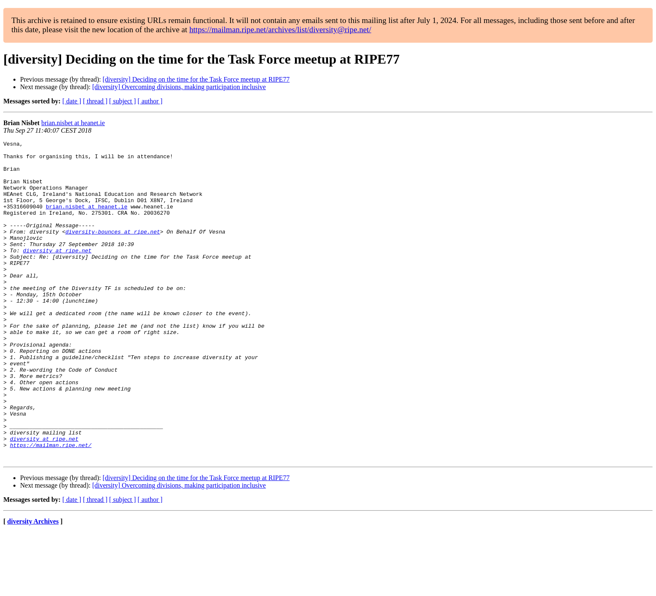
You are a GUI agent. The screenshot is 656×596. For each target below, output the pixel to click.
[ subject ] (122, 101)
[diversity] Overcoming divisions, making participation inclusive (179, 86)
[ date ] (71, 101)
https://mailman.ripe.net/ (51, 506)
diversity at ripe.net (57, 273)
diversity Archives (33, 585)
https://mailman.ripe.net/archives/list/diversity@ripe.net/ (280, 29)
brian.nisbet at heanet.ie (73, 122)
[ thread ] (95, 101)
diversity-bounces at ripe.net (112, 250)
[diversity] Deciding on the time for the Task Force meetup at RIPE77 (196, 79)
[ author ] (150, 101)
